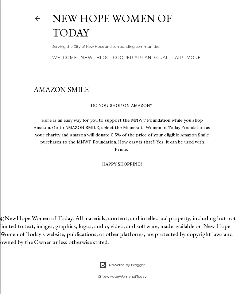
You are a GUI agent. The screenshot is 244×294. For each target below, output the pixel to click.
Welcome (64, 57)
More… (194, 57)
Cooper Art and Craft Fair (148, 57)
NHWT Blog (95, 57)
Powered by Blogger (122, 265)
